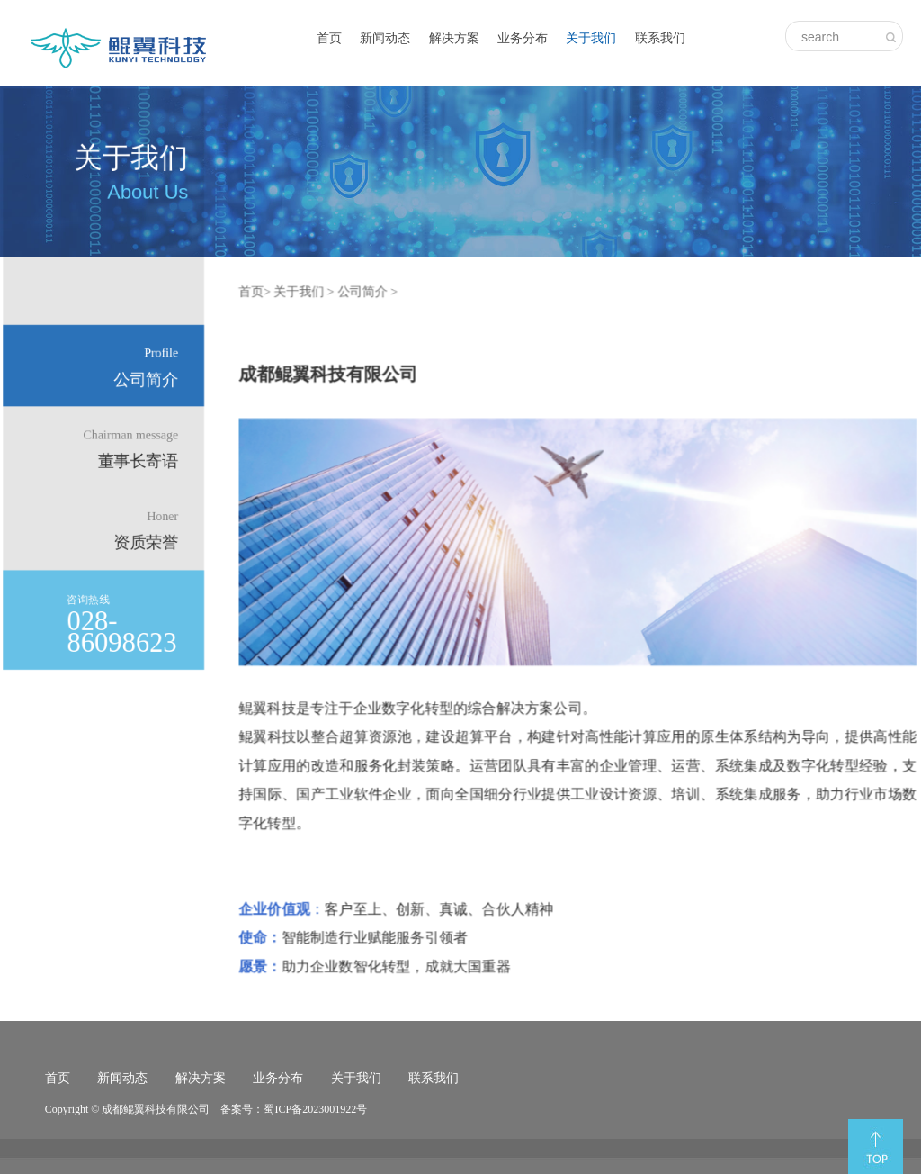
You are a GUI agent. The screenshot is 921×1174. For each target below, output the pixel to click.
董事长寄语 (134, 448)
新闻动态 (385, 38)
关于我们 (591, 38)
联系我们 (660, 38)
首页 (329, 38)
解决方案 (454, 38)
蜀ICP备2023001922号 (315, 1109)
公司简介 (150, 368)
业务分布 (522, 38)
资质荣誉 (150, 529)
